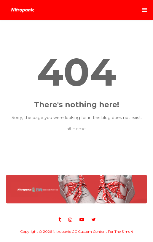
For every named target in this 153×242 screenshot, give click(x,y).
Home (76, 129)
